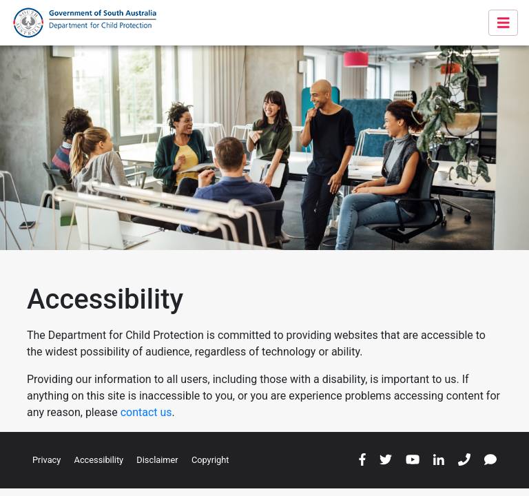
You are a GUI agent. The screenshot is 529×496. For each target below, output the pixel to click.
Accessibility (99, 460)
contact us (146, 412)
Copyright (210, 460)
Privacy (46, 460)
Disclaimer (157, 460)
